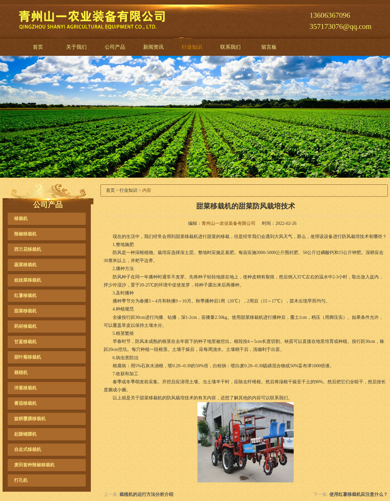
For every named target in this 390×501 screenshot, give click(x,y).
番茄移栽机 (25, 403)
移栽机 (21, 218)
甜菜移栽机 (25, 311)
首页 (38, 47)
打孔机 (21, 480)
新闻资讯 (153, 47)
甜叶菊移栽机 (27, 357)
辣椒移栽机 (25, 234)
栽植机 (21, 372)
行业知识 (192, 47)
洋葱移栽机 (25, 388)
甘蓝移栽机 (25, 341)
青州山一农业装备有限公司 (229, 223)
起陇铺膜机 (25, 434)
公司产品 (115, 47)
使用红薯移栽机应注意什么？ (358, 494)
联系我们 (230, 47)
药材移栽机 (25, 326)
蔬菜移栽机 (25, 264)
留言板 (269, 47)
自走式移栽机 (27, 449)
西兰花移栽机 (27, 249)
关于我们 (76, 47)
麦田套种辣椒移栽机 (34, 465)
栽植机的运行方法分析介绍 (146, 494)
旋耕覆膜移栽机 (30, 418)
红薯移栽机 (25, 295)
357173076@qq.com (340, 26)
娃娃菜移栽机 (27, 280)
